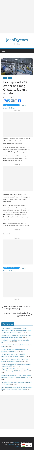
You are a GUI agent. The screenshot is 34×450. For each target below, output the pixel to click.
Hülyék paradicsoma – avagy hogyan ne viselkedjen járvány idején (16, 307)
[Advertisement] (17, 16)
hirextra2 (15, 97)
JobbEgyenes (17, 39)
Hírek (5, 78)
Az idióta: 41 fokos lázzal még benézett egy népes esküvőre (18, 314)
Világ (10, 78)
